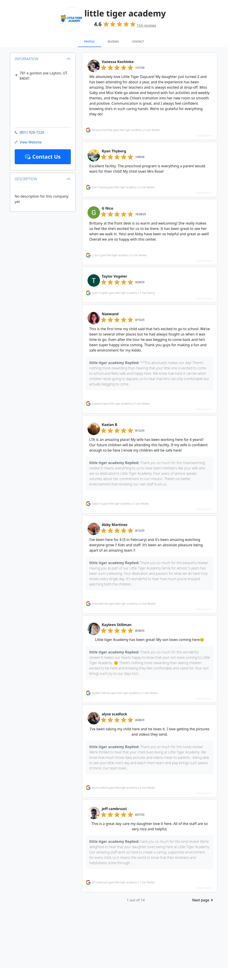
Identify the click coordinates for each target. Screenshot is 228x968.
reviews (146, 25)
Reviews (113, 41)
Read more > (205, 135)
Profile (89, 41)
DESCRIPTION (26, 178)
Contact (138, 41)
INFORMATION (27, 58)
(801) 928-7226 (29, 132)
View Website (28, 142)
